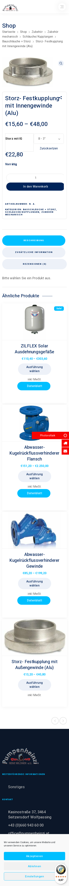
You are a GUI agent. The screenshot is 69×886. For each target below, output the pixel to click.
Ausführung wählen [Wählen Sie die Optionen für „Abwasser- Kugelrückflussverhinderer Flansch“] (34, 476)
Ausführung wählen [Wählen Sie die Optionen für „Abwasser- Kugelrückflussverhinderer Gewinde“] (34, 583)
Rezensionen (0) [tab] (34, 264)
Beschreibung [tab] (34, 240)
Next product (63, 720)
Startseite (8, 32)
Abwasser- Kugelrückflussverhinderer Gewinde (34, 560)
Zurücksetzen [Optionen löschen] (49, 148)
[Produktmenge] (35, 178)
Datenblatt (34, 386)
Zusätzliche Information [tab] (34, 252)
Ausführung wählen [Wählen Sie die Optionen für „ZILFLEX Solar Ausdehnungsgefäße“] (34, 369)
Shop (23, 32)
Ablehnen (34, 866)
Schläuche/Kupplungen (38, 36)
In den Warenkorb (35, 186)
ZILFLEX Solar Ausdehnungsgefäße (34, 349)
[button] (61, 63)
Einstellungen (34, 876)
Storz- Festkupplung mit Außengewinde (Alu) (34, 665)
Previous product (55, 720)
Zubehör (37, 32)
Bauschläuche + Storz (16, 41)
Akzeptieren (34, 856)
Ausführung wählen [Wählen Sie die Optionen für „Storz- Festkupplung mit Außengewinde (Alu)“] (34, 685)
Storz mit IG (13, 138)
